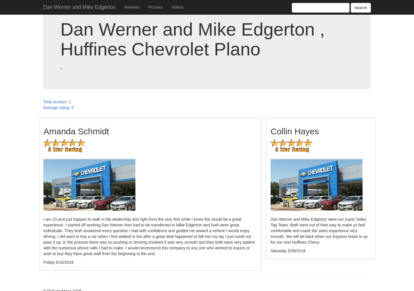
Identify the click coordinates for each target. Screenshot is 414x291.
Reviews (132, 7)
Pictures (155, 7)
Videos (177, 7)
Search (360, 7)
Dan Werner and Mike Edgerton (79, 7)
